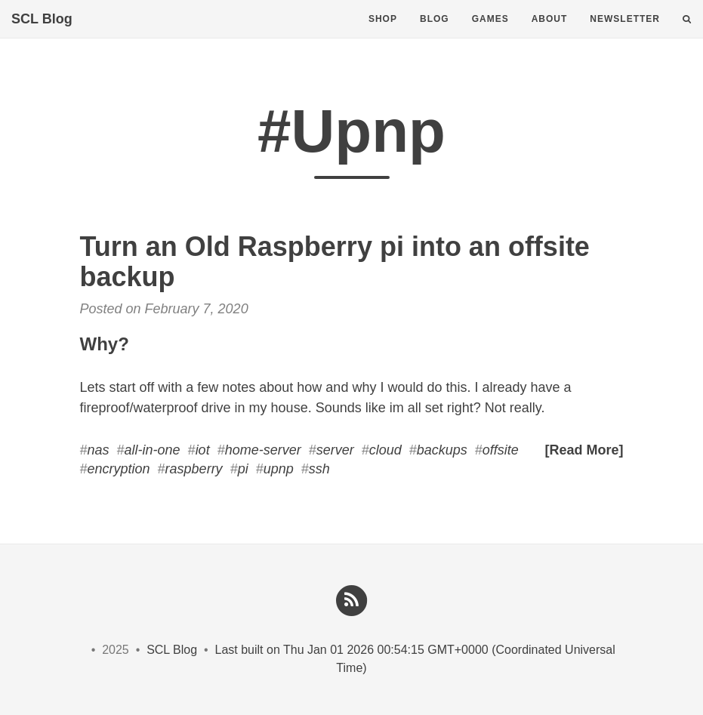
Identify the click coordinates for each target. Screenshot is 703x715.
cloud (385, 450)
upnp (279, 468)
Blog (434, 34)
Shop (382, 34)
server (335, 450)
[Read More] (583, 450)
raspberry (194, 468)
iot (203, 450)
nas (98, 450)
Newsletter (625, 34)
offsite (501, 450)
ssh (319, 468)
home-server (263, 450)
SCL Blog (41, 34)
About (550, 34)
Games (490, 34)
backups (442, 450)
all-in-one (152, 450)
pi (243, 468)
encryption (119, 468)
